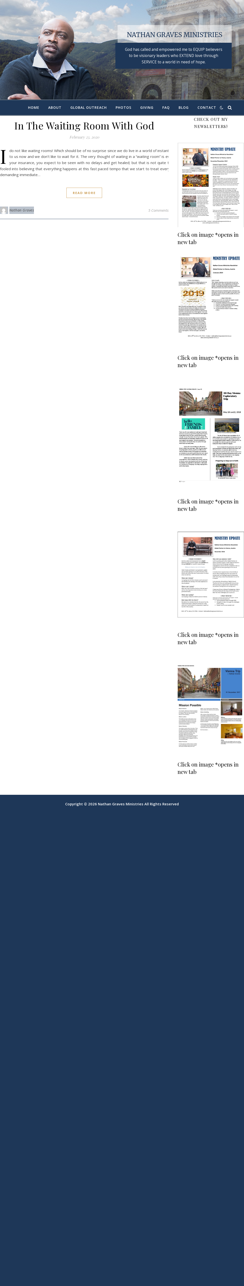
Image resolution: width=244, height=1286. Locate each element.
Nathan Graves (21, 210)
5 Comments (158, 210)
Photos (123, 107)
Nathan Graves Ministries (174, 35)
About (54, 107)
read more (84, 193)
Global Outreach (88, 107)
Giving (146, 107)
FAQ (166, 107)
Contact (207, 107)
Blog (184, 107)
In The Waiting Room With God (84, 125)
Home (33, 107)
